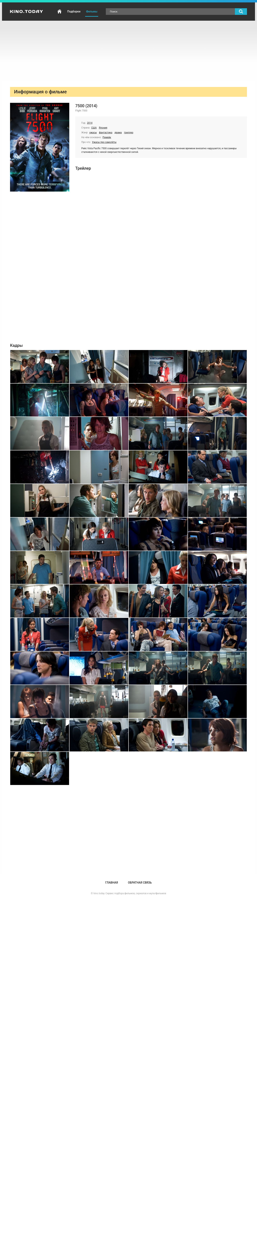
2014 (89, 122)
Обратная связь (140, 882)
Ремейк (107, 137)
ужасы (93, 132)
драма (118, 132)
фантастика (105, 132)
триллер (128, 132)
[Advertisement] (128, 51)
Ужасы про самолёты (104, 142)
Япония (103, 127)
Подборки (73, 11)
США (94, 127)
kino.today (99, 893)
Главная (59, 11)
